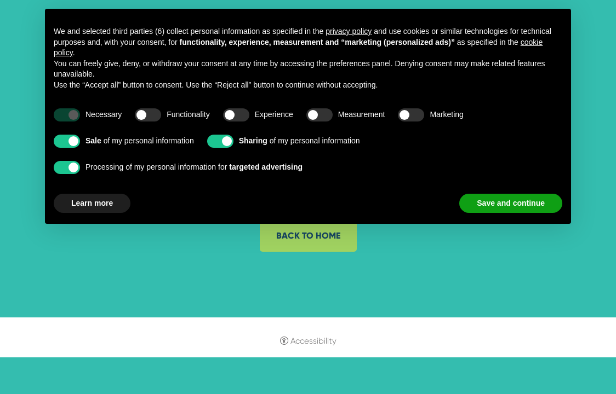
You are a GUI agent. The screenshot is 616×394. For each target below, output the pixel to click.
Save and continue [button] (511, 203)
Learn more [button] (92, 203)
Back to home (308, 235)
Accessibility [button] (313, 341)
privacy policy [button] (349, 31)
